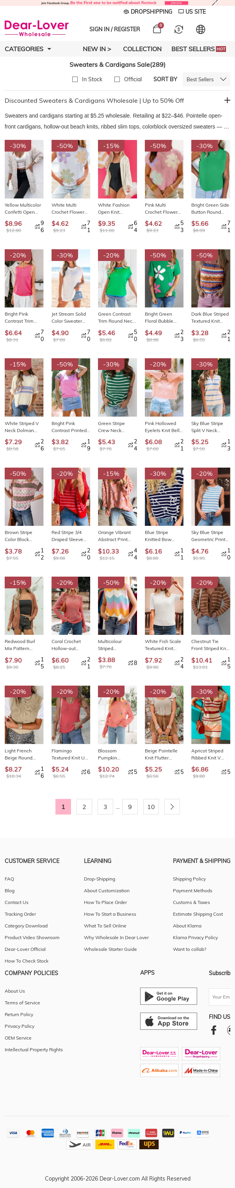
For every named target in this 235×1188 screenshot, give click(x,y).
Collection (142, 49)
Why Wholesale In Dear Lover (116, 937)
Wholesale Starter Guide (110, 949)
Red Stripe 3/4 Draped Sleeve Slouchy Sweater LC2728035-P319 (71, 536)
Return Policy (19, 1014)
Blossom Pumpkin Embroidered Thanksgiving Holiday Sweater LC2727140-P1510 (116, 754)
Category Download (26, 926)
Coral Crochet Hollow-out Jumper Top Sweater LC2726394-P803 (71, 645)
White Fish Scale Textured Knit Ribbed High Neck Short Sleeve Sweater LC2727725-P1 (164, 645)
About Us (15, 991)
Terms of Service (22, 1003)
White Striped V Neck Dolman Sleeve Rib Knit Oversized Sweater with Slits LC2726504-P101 (24, 427)
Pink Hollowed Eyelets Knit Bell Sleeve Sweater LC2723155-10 (162, 427)
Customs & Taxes (191, 902)
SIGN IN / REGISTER (114, 29)
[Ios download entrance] (168, 1021)
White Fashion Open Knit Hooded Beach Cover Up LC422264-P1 (114, 209)
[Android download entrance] (168, 996)
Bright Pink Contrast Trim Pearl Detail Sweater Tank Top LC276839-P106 (24, 318)
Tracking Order (20, 914)
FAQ (9, 879)
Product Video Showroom (32, 937)
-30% (18, 146)
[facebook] (214, 1030)
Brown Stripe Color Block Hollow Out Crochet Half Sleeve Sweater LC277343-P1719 (24, 536)
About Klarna (187, 926)
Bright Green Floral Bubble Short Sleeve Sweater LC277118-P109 (162, 318)
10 (151, 807)
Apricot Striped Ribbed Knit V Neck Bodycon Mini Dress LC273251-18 (207, 754)
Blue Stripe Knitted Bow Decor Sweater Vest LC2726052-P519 (163, 536)
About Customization (107, 890)
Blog (9, 890)
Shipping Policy (189, 879)
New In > (97, 49)
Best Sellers (198, 49)
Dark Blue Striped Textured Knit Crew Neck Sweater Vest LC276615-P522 (210, 318)
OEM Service (18, 1038)
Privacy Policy (19, 1026)
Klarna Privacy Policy (195, 937)
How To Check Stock (26, 961)
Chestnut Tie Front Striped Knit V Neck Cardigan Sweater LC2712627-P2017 (210, 645)
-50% (65, 146)
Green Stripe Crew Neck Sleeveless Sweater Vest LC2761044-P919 (117, 427)
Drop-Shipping (99, 879)
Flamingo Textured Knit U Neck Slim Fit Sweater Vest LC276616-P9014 (71, 754)
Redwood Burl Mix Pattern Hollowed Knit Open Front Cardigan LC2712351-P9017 (20, 645)
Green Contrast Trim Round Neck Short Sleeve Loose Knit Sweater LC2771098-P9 (116, 318)
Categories (28, 49)
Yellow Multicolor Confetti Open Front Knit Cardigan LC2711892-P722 (24, 209)
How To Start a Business (110, 914)
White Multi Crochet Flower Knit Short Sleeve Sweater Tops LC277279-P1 (70, 209)
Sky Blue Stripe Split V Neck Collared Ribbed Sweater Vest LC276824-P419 (209, 427)
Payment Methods (192, 890)
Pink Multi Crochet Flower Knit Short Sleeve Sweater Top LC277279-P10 (163, 209)
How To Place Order (105, 902)
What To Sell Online (105, 926)
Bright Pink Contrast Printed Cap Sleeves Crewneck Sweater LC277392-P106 (69, 427)
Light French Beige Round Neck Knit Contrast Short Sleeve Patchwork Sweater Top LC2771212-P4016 (24, 754)
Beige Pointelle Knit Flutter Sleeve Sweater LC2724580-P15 (162, 754)
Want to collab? (189, 949)
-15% (111, 146)
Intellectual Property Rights (34, 1049)
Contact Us (16, 902)
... (117, 806)
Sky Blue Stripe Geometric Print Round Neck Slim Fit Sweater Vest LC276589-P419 (209, 536)
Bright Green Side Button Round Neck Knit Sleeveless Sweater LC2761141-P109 (210, 209)
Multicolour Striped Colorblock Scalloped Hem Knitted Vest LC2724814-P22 (116, 645)
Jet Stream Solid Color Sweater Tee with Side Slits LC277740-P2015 (69, 318)
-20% (18, 255)
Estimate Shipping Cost (198, 914)
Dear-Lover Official (25, 949)
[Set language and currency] (201, 29)
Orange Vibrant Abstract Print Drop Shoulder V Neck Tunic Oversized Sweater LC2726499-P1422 (115, 536)
